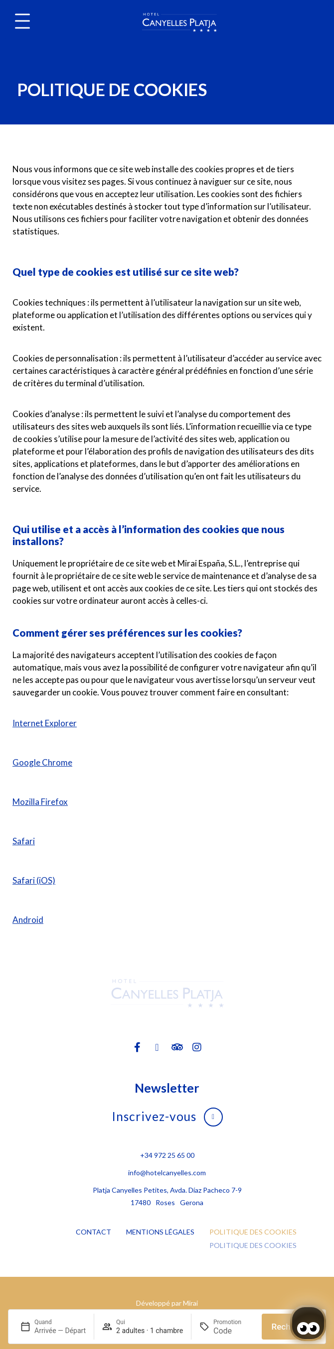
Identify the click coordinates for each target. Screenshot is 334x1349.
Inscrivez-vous (154, 1116)
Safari (23, 841)
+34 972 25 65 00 (167, 1155)
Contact (93, 1232)
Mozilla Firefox (40, 801)
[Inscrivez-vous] (213, 1117)
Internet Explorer (44, 723)
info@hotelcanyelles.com (167, 1172)
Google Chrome (42, 762)
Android (27, 919)
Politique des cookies (253, 1232)
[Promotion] (233, 1331)
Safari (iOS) (33, 880)
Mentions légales (160, 1232)
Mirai (190, 1303)
